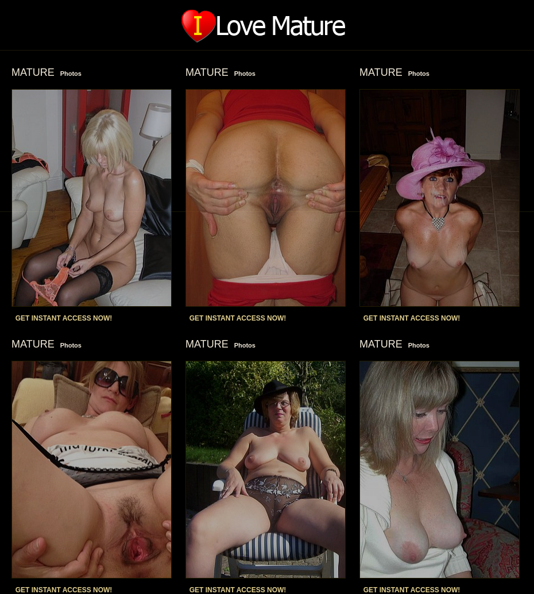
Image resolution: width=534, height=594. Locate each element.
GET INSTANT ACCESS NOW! (64, 318)
